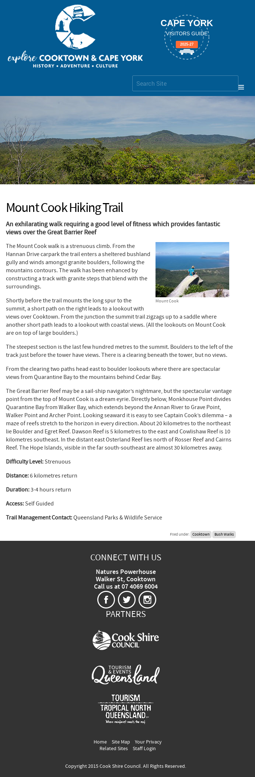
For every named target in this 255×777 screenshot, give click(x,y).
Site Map (121, 742)
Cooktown (201, 534)
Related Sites (113, 748)
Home (100, 742)
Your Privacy (148, 742)
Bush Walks (224, 534)
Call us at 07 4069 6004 (126, 586)
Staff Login (144, 748)
